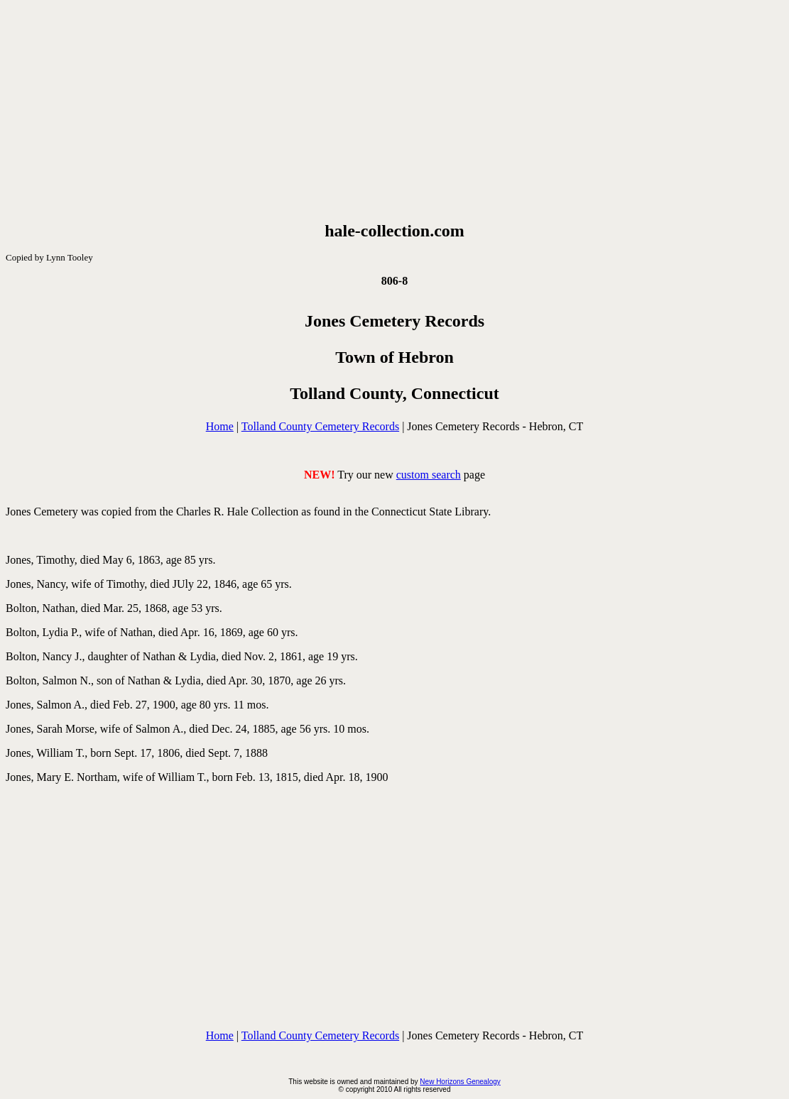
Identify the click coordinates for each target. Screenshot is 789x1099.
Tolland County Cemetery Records (320, 426)
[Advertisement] (394, 110)
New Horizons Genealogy (460, 1082)
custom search (428, 475)
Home (220, 426)
